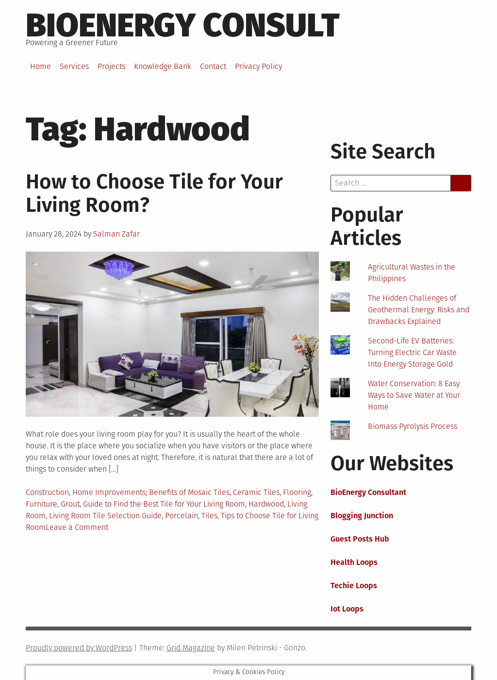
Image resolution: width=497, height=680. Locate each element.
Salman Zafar (116, 233)
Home (40, 66)
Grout (70, 504)
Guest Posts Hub (360, 539)
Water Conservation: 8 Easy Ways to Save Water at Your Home (414, 395)
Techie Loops (354, 585)
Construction (47, 492)
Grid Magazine (190, 647)
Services (74, 66)
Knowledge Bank (162, 66)
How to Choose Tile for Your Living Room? (154, 193)
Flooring (297, 492)
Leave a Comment (77, 527)
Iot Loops (347, 608)
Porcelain (181, 515)
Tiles (209, 515)
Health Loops (354, 562)
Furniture (41, 504)
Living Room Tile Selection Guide (105, 515)
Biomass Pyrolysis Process (412, 426)
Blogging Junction (362, 515)
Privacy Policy (258, 66)
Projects (111, 66)
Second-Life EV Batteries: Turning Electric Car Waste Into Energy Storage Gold (412, 352)
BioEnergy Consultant (368, 492)
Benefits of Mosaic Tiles (189, 492)
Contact (213, 66)
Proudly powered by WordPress (79, 647)
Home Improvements (109, 492)
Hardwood (266, 504)
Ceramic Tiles (256, 492)
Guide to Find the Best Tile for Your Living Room (164, 504)
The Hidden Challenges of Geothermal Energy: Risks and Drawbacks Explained (418, 309)
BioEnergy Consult (183, 25)
